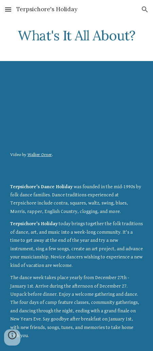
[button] (8, 9)
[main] (76, 35)
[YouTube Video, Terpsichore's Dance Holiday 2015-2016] (76, 107)
